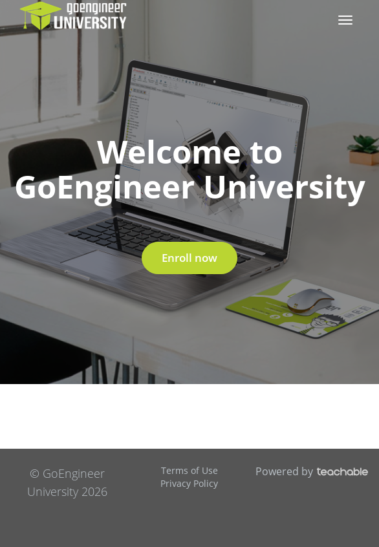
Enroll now (189, 257)
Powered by (311, 471)
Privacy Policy (189, 483)
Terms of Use (189, 470)
